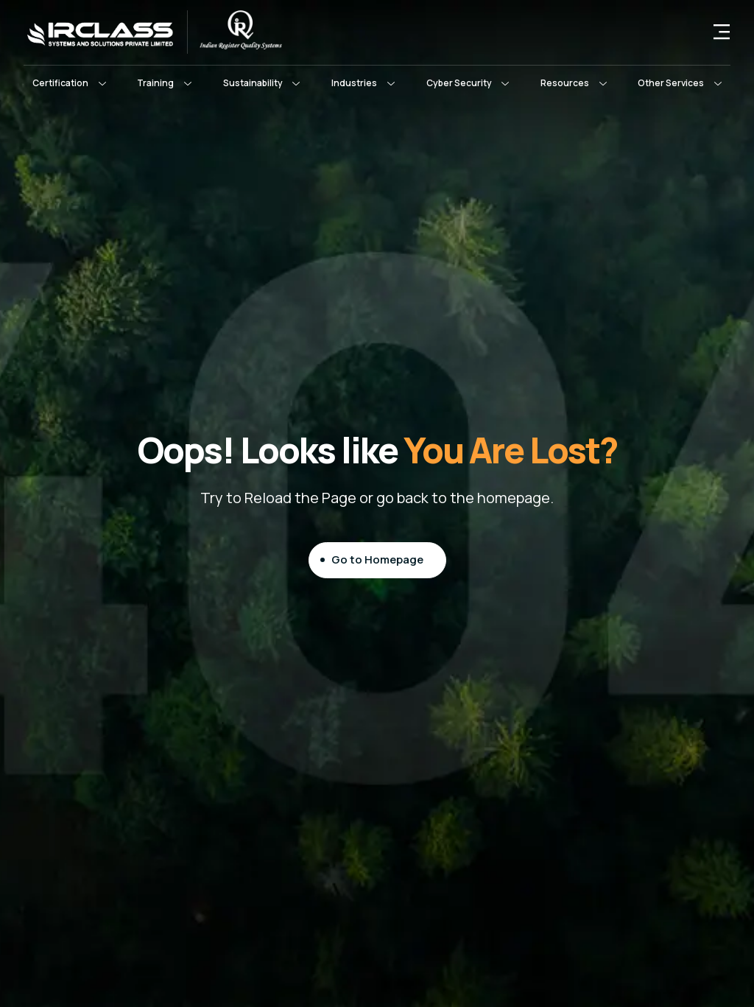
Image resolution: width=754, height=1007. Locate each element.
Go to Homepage (377, 559)
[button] (69, 83)
